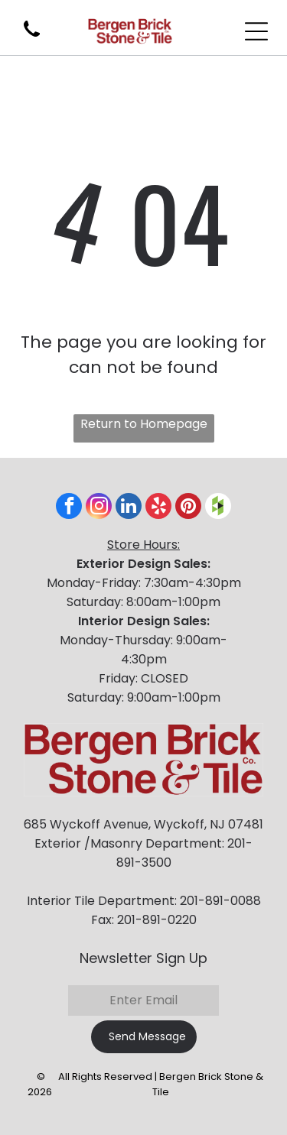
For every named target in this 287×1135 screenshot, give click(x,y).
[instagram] (99, 508)
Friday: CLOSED (143, 678)
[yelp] (158, 508)
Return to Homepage (143, 424)
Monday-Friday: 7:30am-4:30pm (144, 583)
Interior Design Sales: (144, 621)
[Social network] (218, 508)
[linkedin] (129, 508)
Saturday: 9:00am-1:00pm (143, 697)
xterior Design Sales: (146, 563)
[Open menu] (256, 31)
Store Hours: (143, 544)
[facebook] (69, 508)
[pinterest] (188, 508)
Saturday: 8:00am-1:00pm (143, 602)
